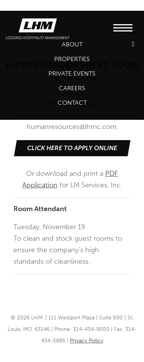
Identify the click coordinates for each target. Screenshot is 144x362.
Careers (72, 88)
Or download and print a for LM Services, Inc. (72, 164)
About (72, 44)
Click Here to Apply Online (72, 148)
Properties (72, 59)
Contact (72, 102)
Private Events (72, 73)
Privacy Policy (86, 340)
